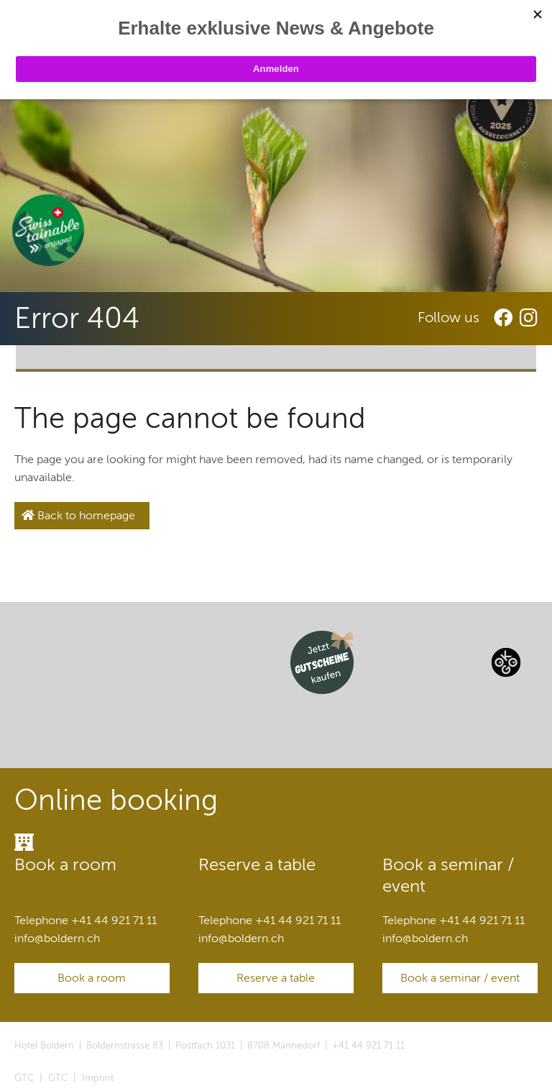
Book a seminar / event (460, 978)
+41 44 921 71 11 (368, 1046)
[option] (276, 184)
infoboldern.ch (57, 938)
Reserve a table (275, 978)
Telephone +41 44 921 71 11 (85, 920)
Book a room (92, 978)
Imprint (98, 1078)
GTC (24, 1078)
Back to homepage (78, 515)
